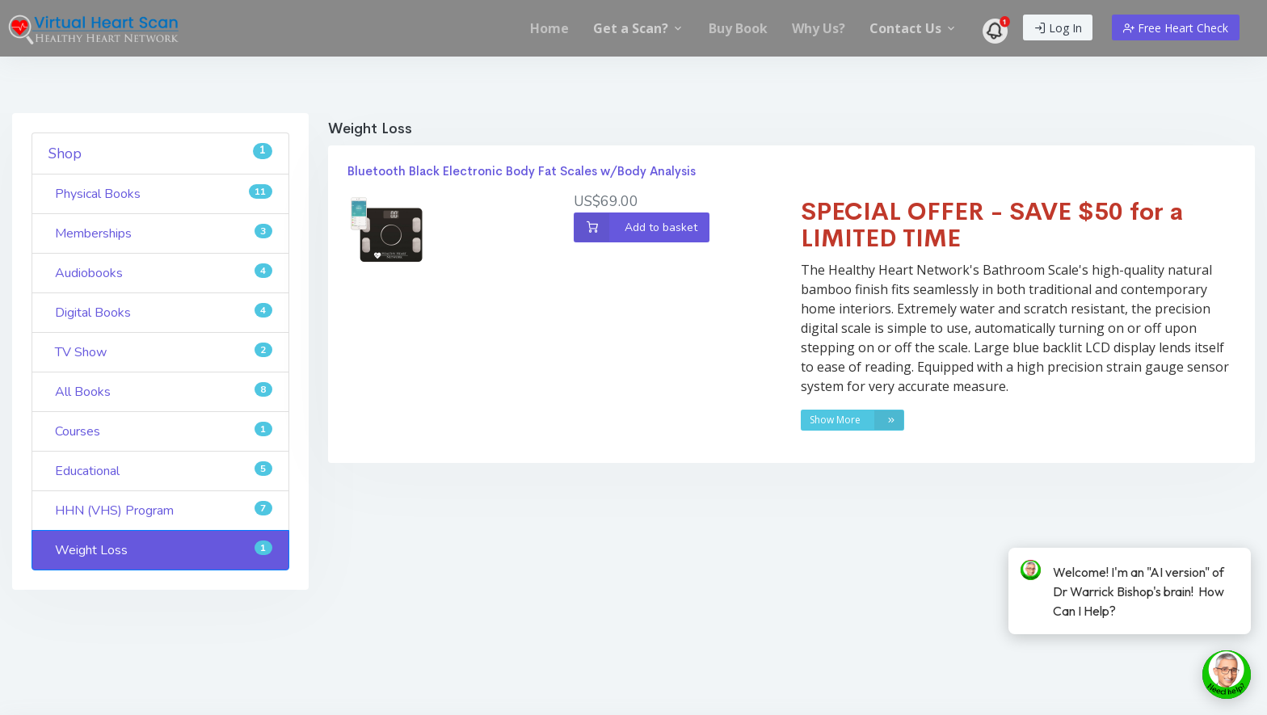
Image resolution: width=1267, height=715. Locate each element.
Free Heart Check (1175, 28)
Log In (1058, 28)
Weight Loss (163, 549)
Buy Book (738, 28)
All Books (163, 391)
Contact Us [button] (913, 28)
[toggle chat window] (1226, 674)
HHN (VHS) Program (163, 510)
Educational (163, 470)
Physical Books (163, 193)
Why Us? (818, 28)
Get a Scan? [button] (638, 28)
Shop (160, 153)
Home (549, 28)
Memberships (163, 233)
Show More (857, 420)
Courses (163, 431)
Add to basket (636, 227)
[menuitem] (549, 28)
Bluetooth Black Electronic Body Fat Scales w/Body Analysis (521, 171)
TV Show (163, 352)
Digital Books (163, 312)
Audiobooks (163, 272)
